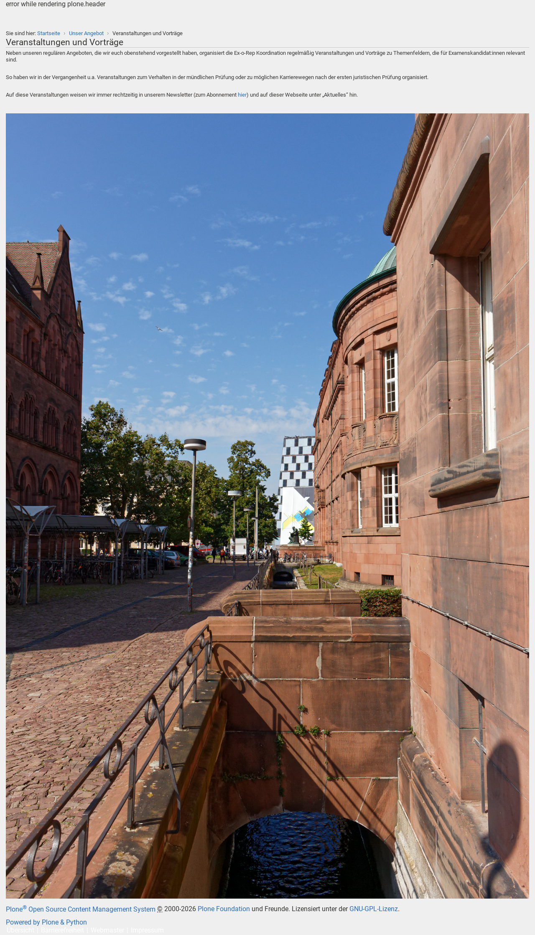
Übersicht (20, 930)
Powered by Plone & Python (46, 922)
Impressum (147, 930)
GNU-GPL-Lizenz (373, 909)
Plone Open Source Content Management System (80, 909)
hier (242, 95)
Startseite (48, 33)
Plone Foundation (224, 909)
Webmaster (107, 930)
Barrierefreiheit (62, 930)
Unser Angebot (86, 33)
